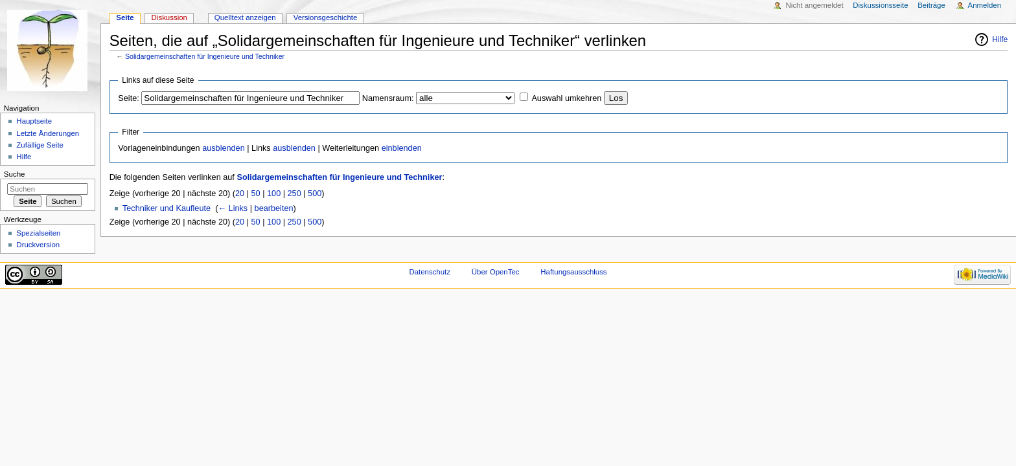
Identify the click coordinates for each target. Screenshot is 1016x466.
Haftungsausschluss (573, 272)
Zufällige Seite (40, 145)
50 (255, 193)
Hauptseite (34, 121)
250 (294, 193)
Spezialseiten (38, 233)
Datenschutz (429, 272)
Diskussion (169, 17)
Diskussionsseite (880, 5)
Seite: (128, 98)
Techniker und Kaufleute (166, 208)
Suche (14, 174)
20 (239, 193)
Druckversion (38, 245)
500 (314, 193)
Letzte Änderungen (47, 133)
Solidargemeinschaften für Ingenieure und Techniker (204, 56)
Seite (124, 17)
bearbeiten (274, 208)
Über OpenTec (496, 272)
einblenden (402, 148)
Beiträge (931, 5)
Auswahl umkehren (566, 98)
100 (274, 193)
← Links (233, 208)
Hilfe (1000, 39)
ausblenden (223, 148)
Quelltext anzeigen (245, 17)
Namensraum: (388, 98)
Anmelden (985, 5)
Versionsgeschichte (326, 17)
